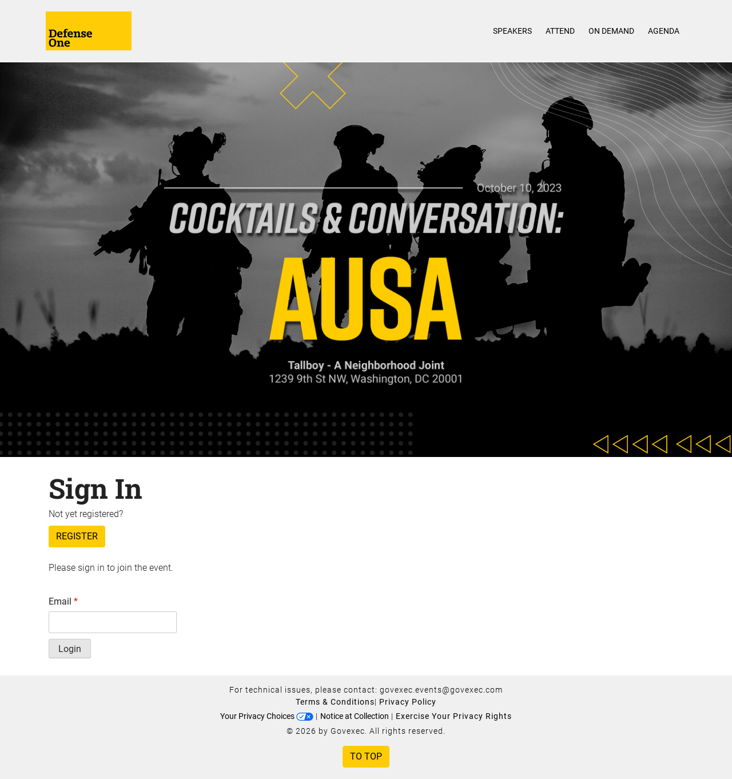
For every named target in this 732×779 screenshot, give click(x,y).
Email (63, 601)
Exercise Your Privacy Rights (454, 716)
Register (77, 536)
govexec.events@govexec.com (441, 689)
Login (69, 648)
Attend (560, 30)
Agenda (663, 30)
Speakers (512, 30)
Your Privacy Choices (266, 716)
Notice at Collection (354, 716)
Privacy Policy (407, 701)
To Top (366, 756)
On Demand (611, 30)
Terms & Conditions (335, 701)
